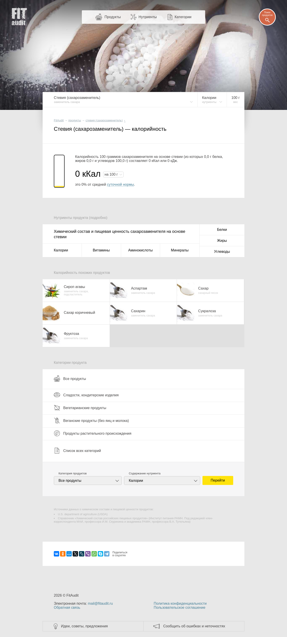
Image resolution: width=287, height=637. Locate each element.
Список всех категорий (77, 450)
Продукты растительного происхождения (92, 433)
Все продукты (70, 378)
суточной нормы (120, 184)
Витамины (101, 250)
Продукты (112, 17)
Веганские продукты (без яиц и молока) (91, 420)
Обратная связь (67, 607)
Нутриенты (148, 17)
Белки (222, 229)
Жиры (222, 240)
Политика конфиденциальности (180, 603)
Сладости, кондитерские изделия (86, 395)
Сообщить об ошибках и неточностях (194, 626)
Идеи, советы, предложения (84, 626)
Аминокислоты (140, 250)
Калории (61, 250)
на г (111, 174)
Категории (183, 17)
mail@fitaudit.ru (100, 603)
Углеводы (222, 251)
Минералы (180, 250)
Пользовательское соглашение (179, 607)
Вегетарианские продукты (80, 408)
